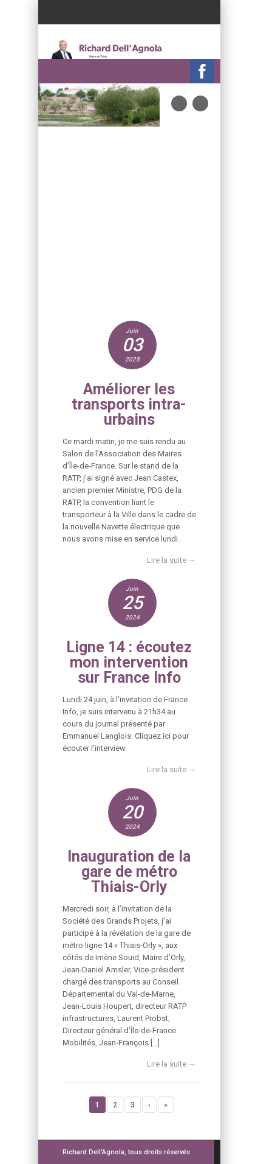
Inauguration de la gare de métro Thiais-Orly (129, 872)
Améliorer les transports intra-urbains (129, 404)
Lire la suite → (171, 560)
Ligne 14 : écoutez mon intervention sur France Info (129, 662)
